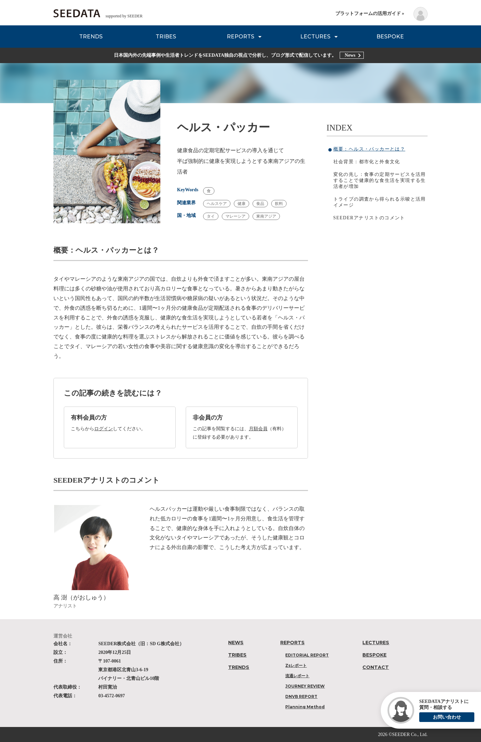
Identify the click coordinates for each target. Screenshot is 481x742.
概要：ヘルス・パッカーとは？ (369, 149)
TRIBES (166, 36)
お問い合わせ (447, 717)
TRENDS (91, 36)
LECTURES (315, 36)
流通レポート (297, 675)
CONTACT (375, 667)
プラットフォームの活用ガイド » (370, 13)
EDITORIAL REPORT (307, 655)
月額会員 (258, 428)
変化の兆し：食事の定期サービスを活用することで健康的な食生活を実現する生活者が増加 (379, 180)
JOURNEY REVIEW (305, 686)
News (350, 55)
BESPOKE (390, 36)
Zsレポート (296, 665)
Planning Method (305, 706)
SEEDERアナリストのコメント (369, 217)
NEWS (236, 643)
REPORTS (240, 36)
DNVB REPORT (301, 696)
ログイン (103, 428)
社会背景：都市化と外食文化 (366, 161)
